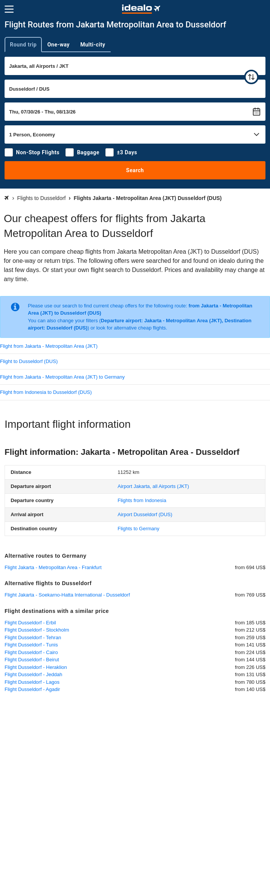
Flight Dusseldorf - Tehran (33, 637)
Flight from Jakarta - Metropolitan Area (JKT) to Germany (62, 377)
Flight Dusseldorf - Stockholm (37, 630)
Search (135, 170)
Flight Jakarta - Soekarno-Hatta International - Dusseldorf (67, 595)
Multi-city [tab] (92, 45)
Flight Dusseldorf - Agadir (32, 689)
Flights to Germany (138, 528)
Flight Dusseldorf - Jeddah (33, 674)
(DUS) (145, 514)
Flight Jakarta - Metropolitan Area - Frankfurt (53, 567)
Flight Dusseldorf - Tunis (31, 645)
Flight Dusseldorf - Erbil (30, 622)
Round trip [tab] (23, 45)
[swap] (251, 77)
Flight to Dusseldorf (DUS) (29, 361)
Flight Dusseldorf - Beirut (32, 659)
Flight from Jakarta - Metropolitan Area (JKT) (48, 346)
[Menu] (9, 9)
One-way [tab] (58, 45)
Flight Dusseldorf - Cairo (31, 652)
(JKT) (153, 486)
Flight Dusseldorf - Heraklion (36, 667)
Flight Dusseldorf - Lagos (32, 682)
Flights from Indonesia (142, 500)
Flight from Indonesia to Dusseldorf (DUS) (46, 392)
